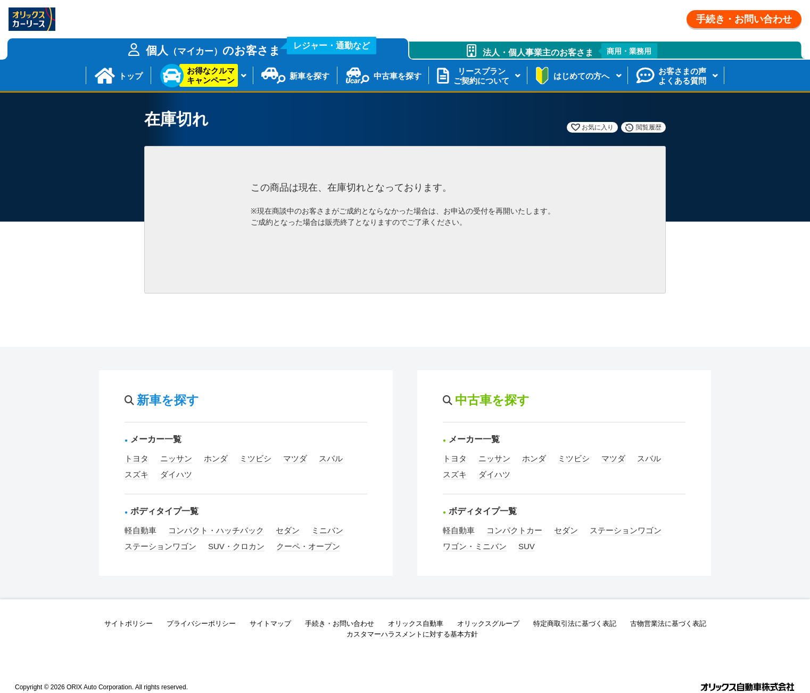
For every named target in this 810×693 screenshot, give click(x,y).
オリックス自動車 (415, 623)
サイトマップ (270, 623)
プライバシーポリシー (201, 623)
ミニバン (327, 530)
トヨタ (136, 458)
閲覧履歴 (649, 127)
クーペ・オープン (308, 546)
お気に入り (598, 127)
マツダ (295, 458)
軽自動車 (140, 530)
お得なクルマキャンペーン (211, 75)
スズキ (136, 474)
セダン (288, 530)
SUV (526, 546)
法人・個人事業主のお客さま (570, 51)
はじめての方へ (581, 75)
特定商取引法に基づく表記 (574, 623)
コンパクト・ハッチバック (216, 530)
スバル (331, 458)
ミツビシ (255, 458)
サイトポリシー (128, 623)
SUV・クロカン (236, 546)
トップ (131, 75)
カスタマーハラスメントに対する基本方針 (412, 634)
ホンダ (216, 458)
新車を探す (309, 75)
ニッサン (176, 458)
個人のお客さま (261, 47)
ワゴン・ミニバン (475, 546)
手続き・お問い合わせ (744, 19)
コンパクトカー (514, 530)
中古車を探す (397, 75)
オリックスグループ (488, 623)
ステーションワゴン (160, 546)
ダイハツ (176, 474)
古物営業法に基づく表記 (668, 623)
